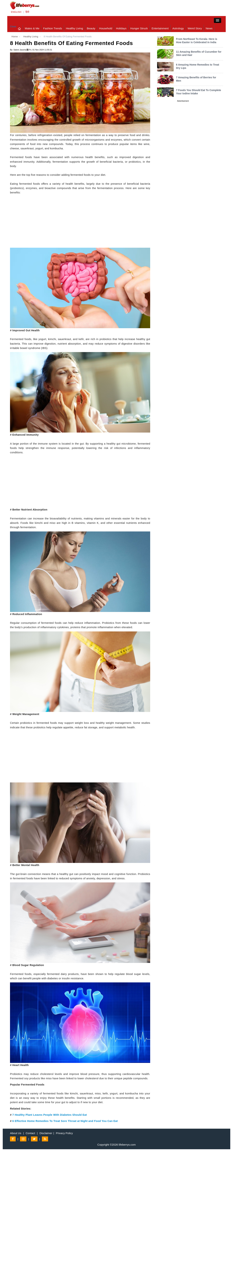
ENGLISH (16, 12)
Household (105, 28)
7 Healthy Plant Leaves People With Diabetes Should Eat (49, 1114)
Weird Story (195, 28)
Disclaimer (46, 1133)
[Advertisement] (80, 222)
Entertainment (160, 28)
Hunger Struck (139, 28)
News (209, 28)
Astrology (178, 28)
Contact (30, 1133)
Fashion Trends (52, 28)
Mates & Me (32, 28)
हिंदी (27, 12)
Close (13, 26)
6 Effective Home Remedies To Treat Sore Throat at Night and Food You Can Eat (65, 1121)
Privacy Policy (64, 1133)
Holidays (121, 28)
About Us (15, 1133)
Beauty (91, 28)
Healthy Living (74, 28)
